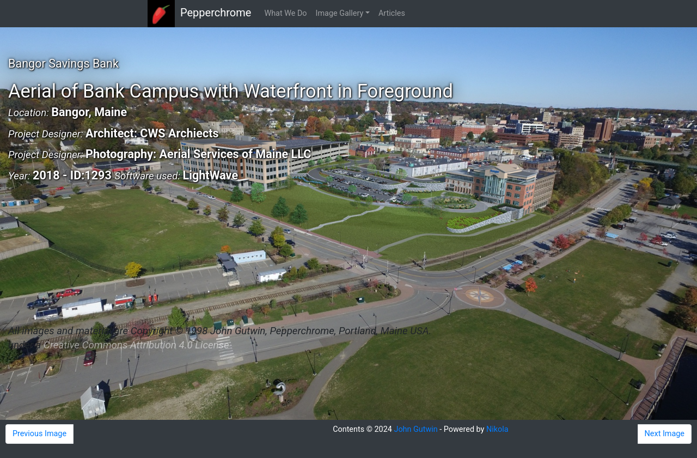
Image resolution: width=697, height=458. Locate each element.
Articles (391, 13)
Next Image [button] (664, 433)
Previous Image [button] (39, 433)
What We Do (285, 13)
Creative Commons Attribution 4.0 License (136, 345)
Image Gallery (340, 13)
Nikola (497, 429)
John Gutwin (415, 429)
